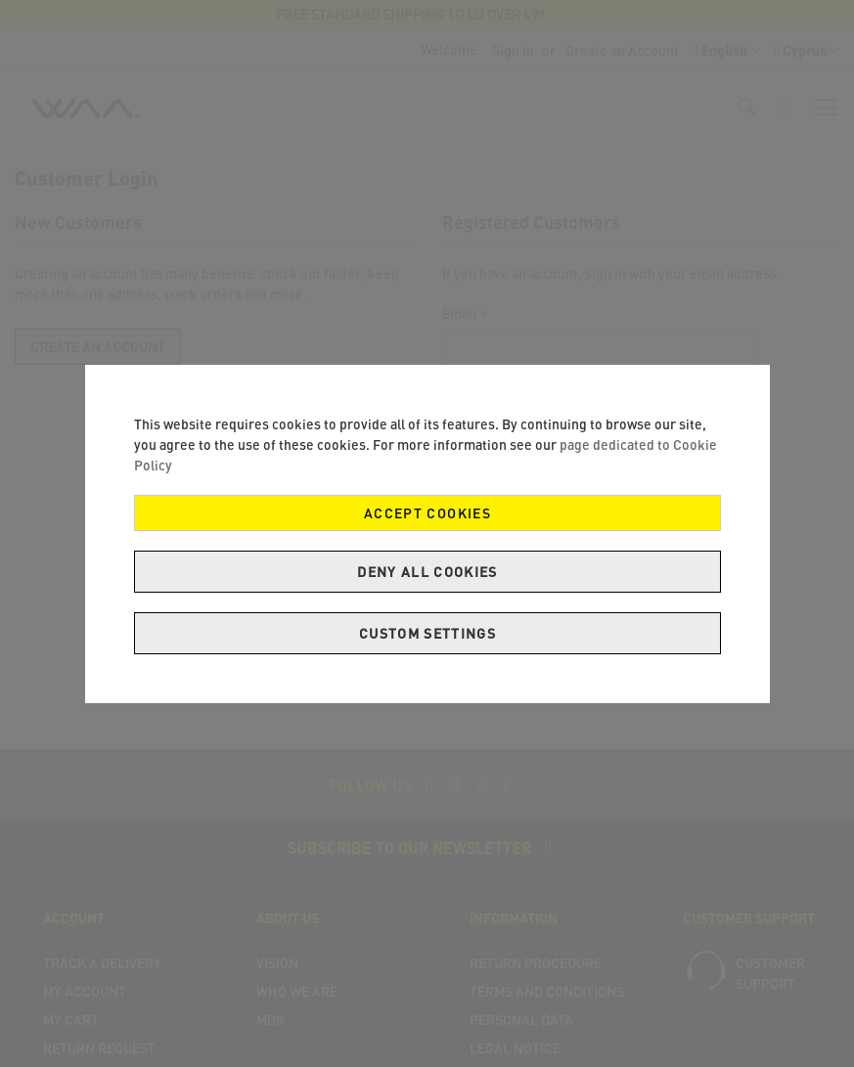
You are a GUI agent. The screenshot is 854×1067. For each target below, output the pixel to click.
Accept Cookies (427, 513)
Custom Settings (426, 633)
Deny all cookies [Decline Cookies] (427, 571)
